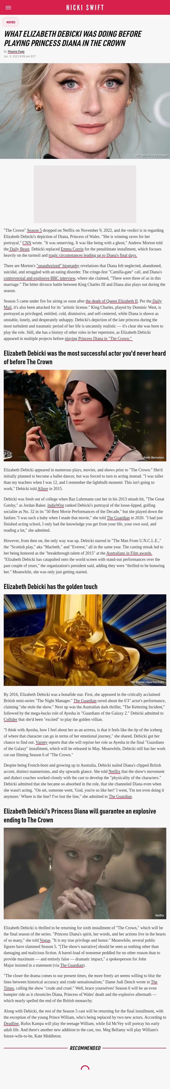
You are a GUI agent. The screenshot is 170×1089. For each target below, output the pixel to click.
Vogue (45, 940)
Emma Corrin (72, 249)
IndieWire (55, 505)
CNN (26, 243)
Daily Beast (19, 249)
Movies (10, 22)
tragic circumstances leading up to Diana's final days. (93, 255)
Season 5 (34, 230)
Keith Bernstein (153, 457)
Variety (42, 742)
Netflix (114, 771)
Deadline (11, 1023)
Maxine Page (16, 51)
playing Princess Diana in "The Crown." (99, 338)
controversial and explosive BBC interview (39, 278)
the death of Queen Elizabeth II (112, 301)
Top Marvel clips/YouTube (147, 682)
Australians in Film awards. (129, 553)
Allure (42, 488)
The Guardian (118, 517)
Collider (10, 719)
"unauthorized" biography (57, 265)
